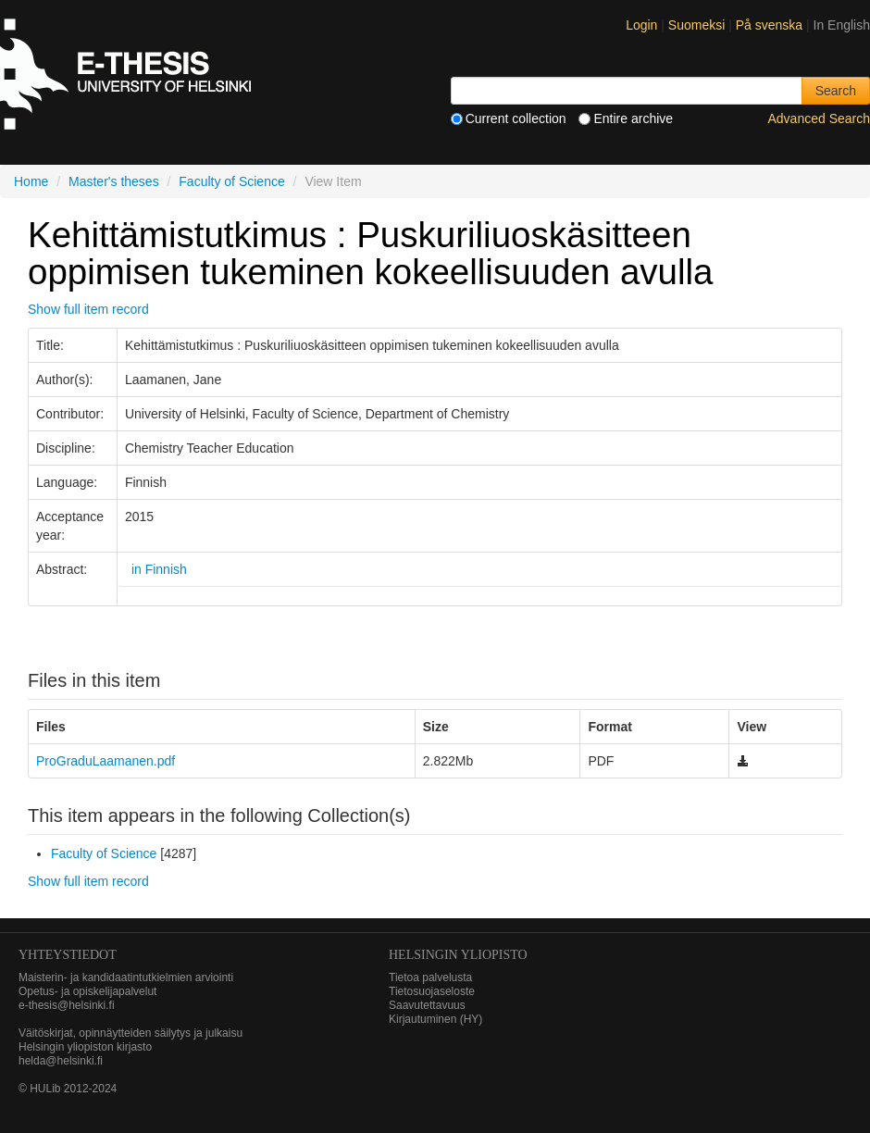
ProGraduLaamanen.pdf (105, 760)
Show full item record (88, 309)
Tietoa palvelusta (430, 977)
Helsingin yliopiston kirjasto (85, 1046)
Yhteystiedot (68, 955)
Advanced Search (818, 118)
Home (31, 181)
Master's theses (113, 181)
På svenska (771, 25)
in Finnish (159, 569)
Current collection (508, 118)
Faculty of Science (231, 181)
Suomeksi (698, 25)
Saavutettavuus (427, 1005)
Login (641, 25)
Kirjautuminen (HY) (435, 1019)
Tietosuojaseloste (432, 991)
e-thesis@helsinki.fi (67, 1005)
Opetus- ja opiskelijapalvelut (87, 991)
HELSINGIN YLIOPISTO (458, 955)
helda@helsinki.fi (61, 1060)
